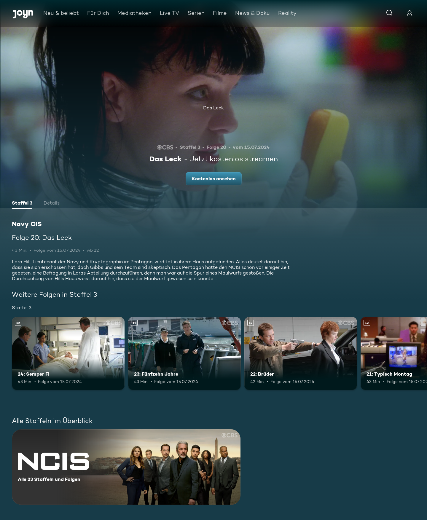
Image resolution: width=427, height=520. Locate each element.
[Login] (409, 13)
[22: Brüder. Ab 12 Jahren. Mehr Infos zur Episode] (300, 353)
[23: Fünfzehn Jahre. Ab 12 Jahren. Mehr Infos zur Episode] (184, 353)
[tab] (22, 203)
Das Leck (213, 108)
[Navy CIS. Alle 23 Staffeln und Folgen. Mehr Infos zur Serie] (126, 467)
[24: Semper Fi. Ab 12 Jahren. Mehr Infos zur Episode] (68, 353)
